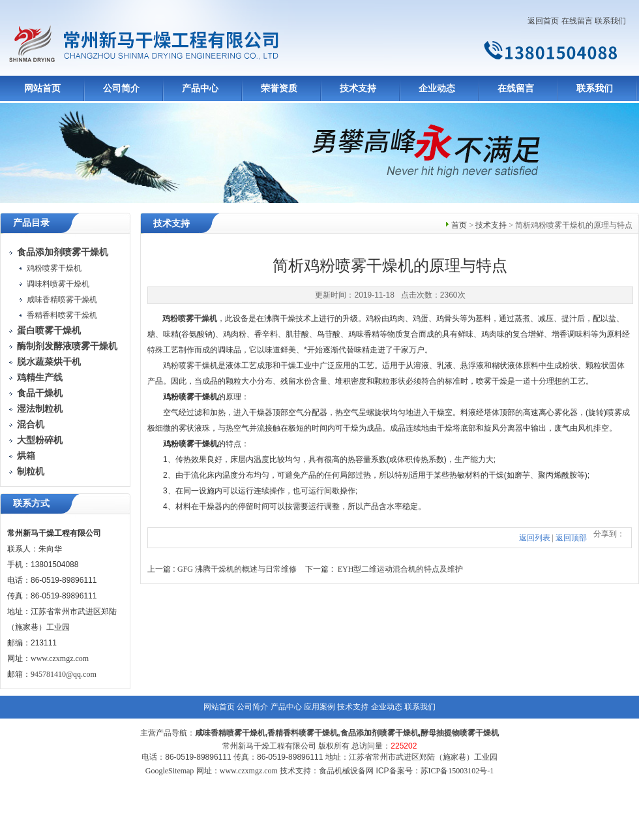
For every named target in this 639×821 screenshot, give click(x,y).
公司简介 (121, 88)
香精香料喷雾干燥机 (62, 315)
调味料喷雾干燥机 (58, 283)
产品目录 (31, 223)
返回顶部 (571, 537)
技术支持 (358, 88)
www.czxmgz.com (60, 658)
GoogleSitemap (169, 770)
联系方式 (31, 503)
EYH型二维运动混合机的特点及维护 (401, 569)
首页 (459, 225)
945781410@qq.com (64, 674)
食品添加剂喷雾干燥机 (379, 732)
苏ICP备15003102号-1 (457, 770)
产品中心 (200, 88)
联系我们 (610, 20)
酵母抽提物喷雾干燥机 (460, 732)
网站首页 (42, 88)
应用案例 (319, 706)
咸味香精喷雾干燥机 (62, 299)
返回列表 (534, 537)
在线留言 (577, 20)
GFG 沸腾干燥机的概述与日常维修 (237, 569)
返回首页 (543, 20)
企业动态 (437, 88)
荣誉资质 (279, 88)
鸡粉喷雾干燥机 (54, 268)
